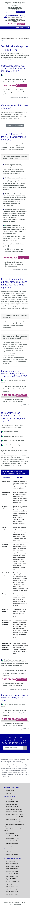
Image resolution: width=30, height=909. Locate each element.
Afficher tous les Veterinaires (15, 125)
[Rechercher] (25, 748)
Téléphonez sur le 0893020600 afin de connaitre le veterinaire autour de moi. (14, 251)
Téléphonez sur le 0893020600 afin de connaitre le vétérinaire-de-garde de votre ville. (14, 389)
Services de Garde (9, 796)
